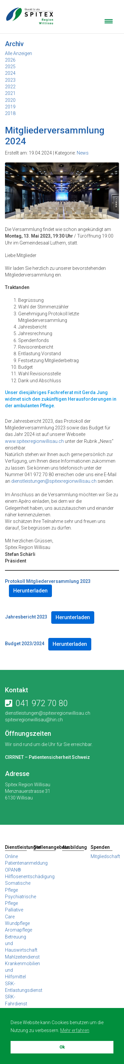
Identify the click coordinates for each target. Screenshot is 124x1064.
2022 (10, 86)
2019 (10, 106)
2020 (10, 100)
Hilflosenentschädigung (30, 876)
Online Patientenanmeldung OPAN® (26, 863)
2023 (10, 80)
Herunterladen (30, 591)
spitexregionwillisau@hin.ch (34, 719)
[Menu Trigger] (109, 21)
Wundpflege (17, 923)
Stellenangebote (44, 847)
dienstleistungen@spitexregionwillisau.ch (54, 481)
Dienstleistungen (16, 847)
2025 (10, 66)
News (83, 153)
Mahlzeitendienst (22, 957)
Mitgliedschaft (105, 856)
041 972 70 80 (42, 703)
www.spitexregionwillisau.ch (34, 441)
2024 (10, 73)
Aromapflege (18, 930)
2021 (10, 93)
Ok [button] (62, 1047)
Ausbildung (73, 847)
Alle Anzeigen (18, 53)
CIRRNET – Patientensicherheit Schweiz (47, 757)
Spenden (100, 847)
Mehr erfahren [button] (74, 1030)
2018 (10, 113)
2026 (10, 60)
